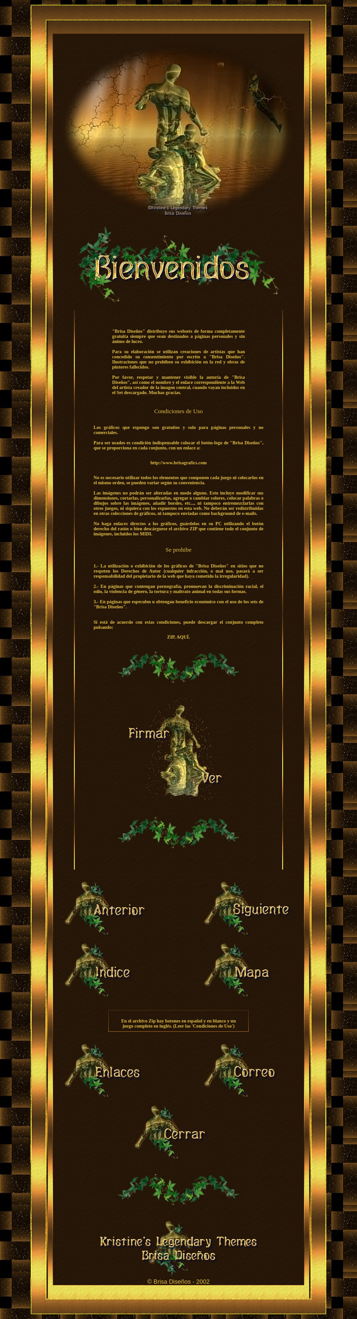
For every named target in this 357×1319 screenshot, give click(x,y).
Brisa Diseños (172, 1281)
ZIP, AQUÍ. (178, 637)
